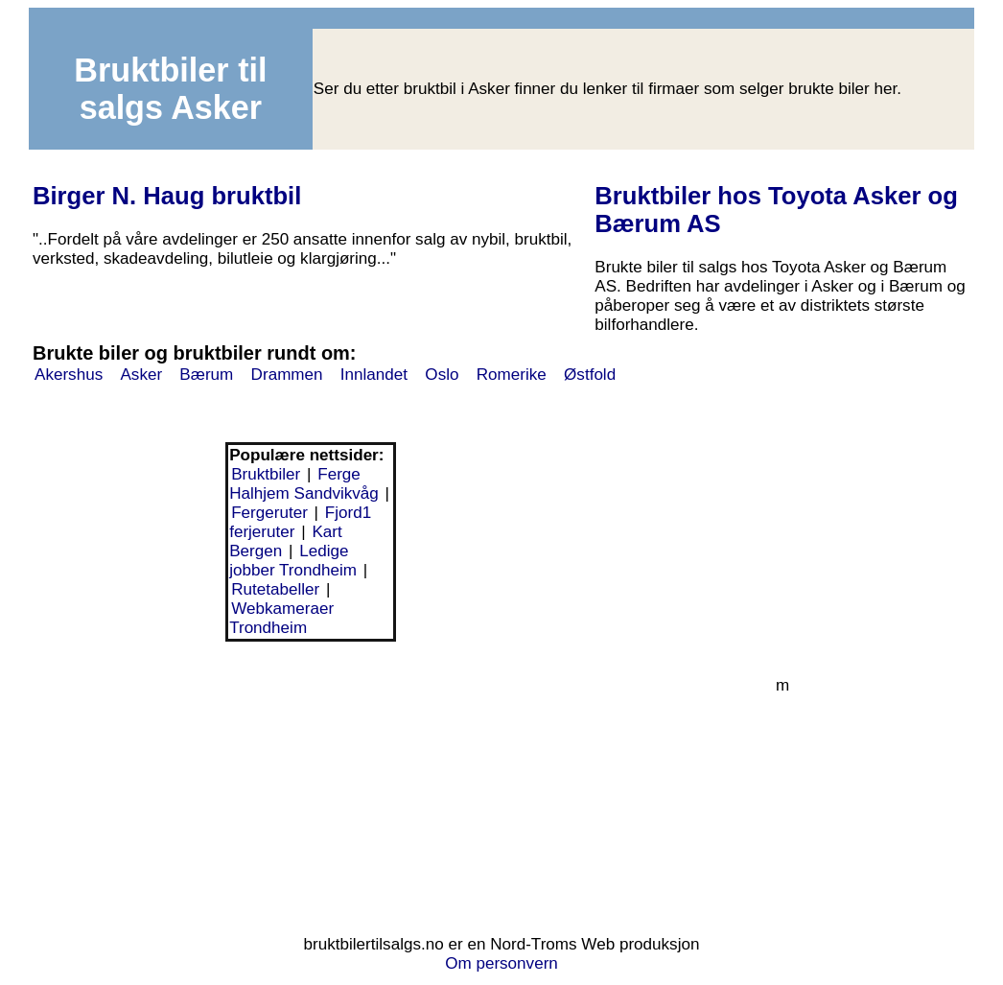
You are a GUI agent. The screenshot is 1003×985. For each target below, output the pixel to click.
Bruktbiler (265, 474)
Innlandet (374, 374)
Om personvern (501, 963)
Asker (141, 374)
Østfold (590, 374)
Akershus (69, 374)
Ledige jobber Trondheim (293, 560)
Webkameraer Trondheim (281, 618)
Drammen (287, 374)
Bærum (206, 374)
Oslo (441, 374)
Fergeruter (269, 513)
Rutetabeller (275, 589)
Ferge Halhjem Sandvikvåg (304, 484)
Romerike (512, 374)
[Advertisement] (310, 785)
